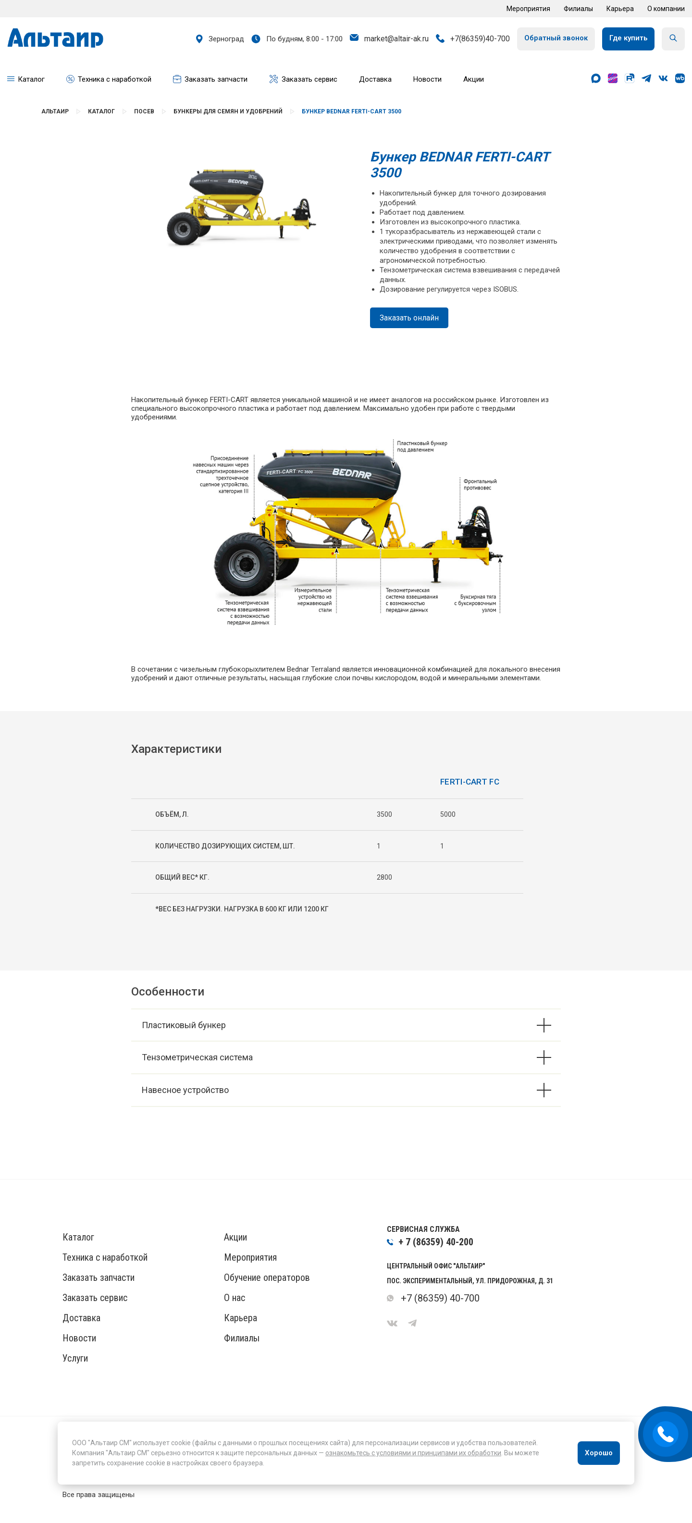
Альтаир (55, 111)
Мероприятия (528, 8)
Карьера (620, 8)
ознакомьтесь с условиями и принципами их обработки (413, 1453)
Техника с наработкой (105, 1257)
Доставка (81, 1318)
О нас (234, 1297)
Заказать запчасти (98, 1277)
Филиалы (578, 8)
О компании (666, 8)
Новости (79, 1338)
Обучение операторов (267, 1277)
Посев (144, 111)
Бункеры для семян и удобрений (228, 111)
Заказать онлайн (409, 317)
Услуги (75, 1358)
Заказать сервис (94, 1297)
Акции (235, 1237)
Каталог (101, 111)
